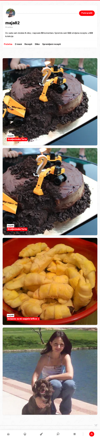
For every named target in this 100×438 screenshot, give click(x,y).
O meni (18, 44)
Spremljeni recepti (51, 44)
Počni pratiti (86, 13)
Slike (37, 44)
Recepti (28, 44)
